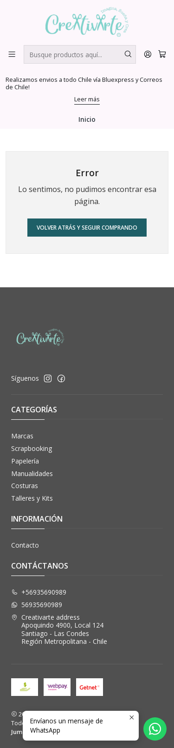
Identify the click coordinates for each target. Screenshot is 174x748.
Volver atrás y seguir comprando (87, 228)
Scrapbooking (31, 448)
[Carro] (162, 54)
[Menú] (12, 54)
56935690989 (36, 604)
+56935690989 (38, 592)
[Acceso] (148, 54)
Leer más (87, 99)
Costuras (24, 485)
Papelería (25, 461)
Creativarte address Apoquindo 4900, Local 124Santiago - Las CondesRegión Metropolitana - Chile (59, 629)
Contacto (25, 545)
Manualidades (32, 473)
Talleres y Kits (32, 498)
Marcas (22, 435)
